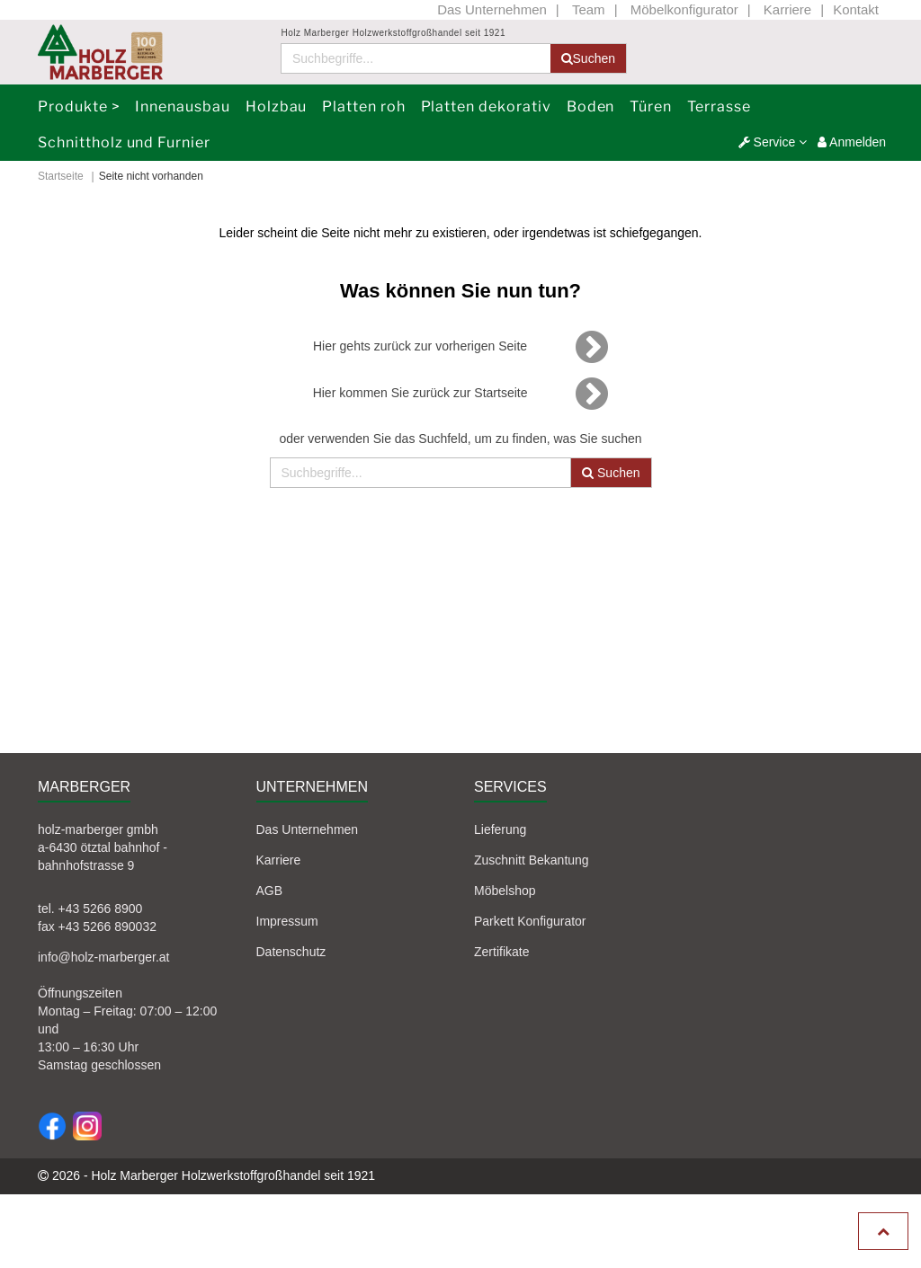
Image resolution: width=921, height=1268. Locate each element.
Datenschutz (291, 951)
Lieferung (500, 829)
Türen (651, 106)
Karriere (787, 9)
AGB (269, 890)
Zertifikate (501, 951)
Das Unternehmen (492, 9)
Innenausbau (182, 106)
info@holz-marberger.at (104, 957)
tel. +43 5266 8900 (90, 908)
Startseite (61, 176)
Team (588, 9)
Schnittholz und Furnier (124, 142)
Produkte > (79, 106)
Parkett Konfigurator (530, 921)
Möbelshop (505, 890)
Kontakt (856, 9)
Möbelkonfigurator (684, 9)
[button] (772, 142)
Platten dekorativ (486, 106)
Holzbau (277, 106)
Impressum (287, 921)
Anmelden (852, 142)
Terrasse (719, 106)
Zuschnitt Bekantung (531, 860)
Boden (591, 106)
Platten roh (364, 106)
